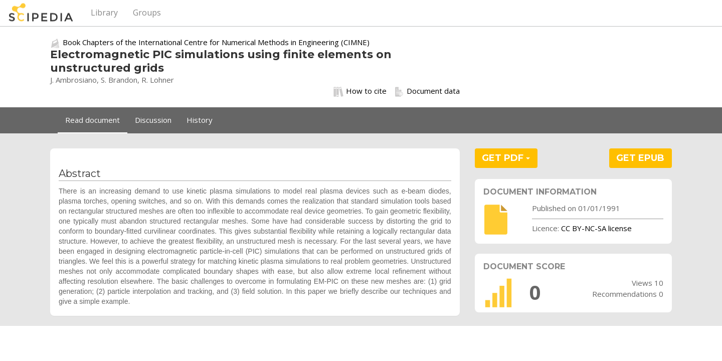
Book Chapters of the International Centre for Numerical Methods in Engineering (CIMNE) (216, 42)
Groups (147, 12)
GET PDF (506, 157)
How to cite (360, 91)
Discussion (153, 120)
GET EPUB (640, 157)
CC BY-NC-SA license (596, 228)
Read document (92, 120)
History (200, 120)
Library (104, 12)
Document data (427, 91)
